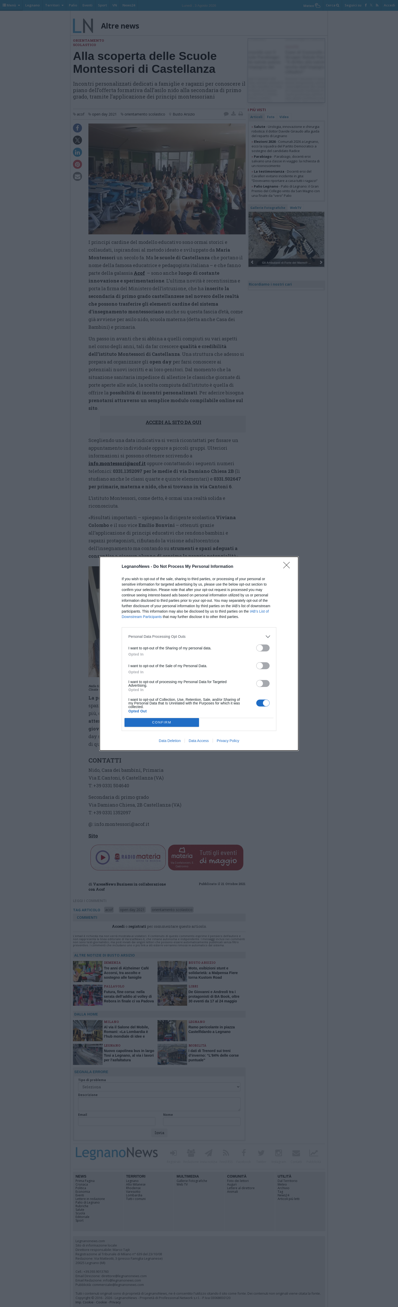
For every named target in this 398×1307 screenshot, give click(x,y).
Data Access (199, 741)
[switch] (263, 647)
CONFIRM (161, 722)
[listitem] (199, 636)
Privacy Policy (228, 741)
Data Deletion (170, 741)
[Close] (288, 567)
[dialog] (199, 653)
